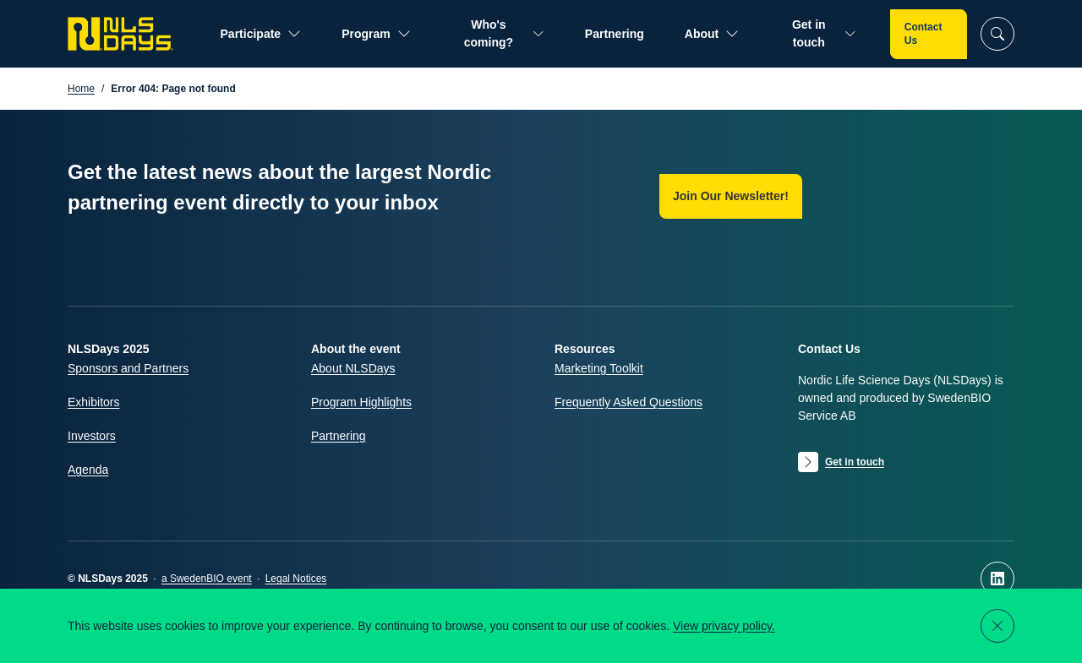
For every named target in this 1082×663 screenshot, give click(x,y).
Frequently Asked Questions (628, 402)
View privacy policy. (724, 626)
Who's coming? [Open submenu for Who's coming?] (504, 33)
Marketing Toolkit (599, 368)
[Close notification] (997, 626)
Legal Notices (296, 578)
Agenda (88, 469)
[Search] (997, 34)
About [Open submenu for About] (712, 34)
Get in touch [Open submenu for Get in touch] (824, 33)
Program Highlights (361, 402)
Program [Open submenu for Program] (376, 34)
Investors (92, 436)
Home (81, 89)
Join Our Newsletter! (731, 196)
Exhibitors (93, 402)
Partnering (614, 34)
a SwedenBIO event (206, 578)
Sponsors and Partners (128, 368)
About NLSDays (353, 368)
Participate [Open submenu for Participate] (261, 34)
